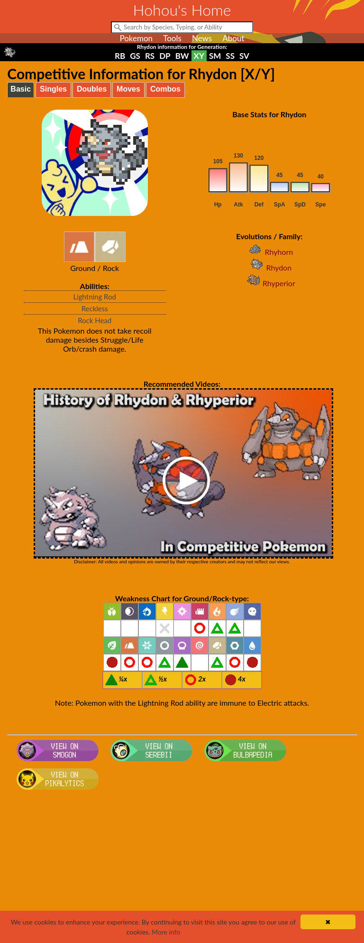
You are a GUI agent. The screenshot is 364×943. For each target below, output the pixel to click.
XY (199, 56)
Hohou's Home (182, 9)
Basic (20, 89)
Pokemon (136, 38)
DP (164, 56)
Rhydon (269, 267)
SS (230, 56)
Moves (128, 89)
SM (215, 56)
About (233, 38)
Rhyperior (269, 283)
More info (166, 932)
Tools (172, 38)
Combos (165, 89)
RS (150, 56)
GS (135, 56)
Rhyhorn (269, 251)
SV (244, 56)
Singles (53, 89)
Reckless (95, 308)
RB (120, 56)
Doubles (92, 89)
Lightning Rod (94, 296)
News (202, 38)
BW (182, 56)
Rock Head (94, 320)
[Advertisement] (182, 869)
